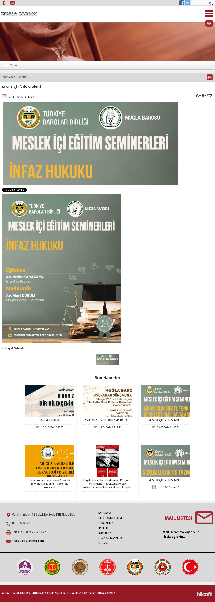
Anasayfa (8, 77)
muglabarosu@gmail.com (28, 541)
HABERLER (104, 528)
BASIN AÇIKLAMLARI (110, 538)
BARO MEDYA (106, 523)
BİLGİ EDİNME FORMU (111, 518)
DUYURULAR (105, 533)
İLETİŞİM (103, 543)
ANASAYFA (104, 513)
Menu (10, 65)
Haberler (22, 77)
